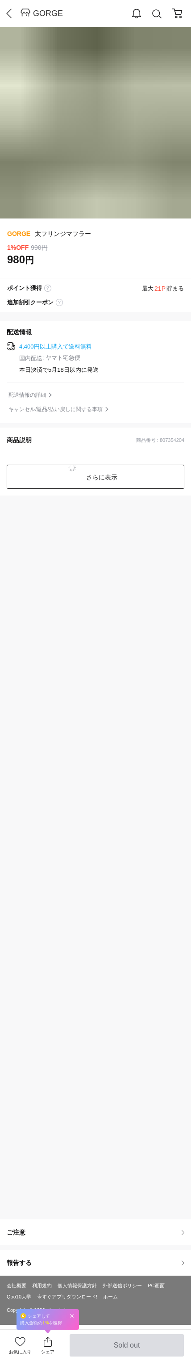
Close (71, 1316)
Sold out (126, 1349)
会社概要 (16, 1285)
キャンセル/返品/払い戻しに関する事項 (55, 409)
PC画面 (156, 1285)
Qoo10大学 (19, 1296)
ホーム (110, 1296)
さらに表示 (100, 477)
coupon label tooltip (59, 302)
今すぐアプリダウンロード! (67, 1296)
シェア (47, 1351)
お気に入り (20, 1351)
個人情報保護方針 (77, 1285)
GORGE (48, 13)
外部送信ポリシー (122, 1285)
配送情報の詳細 (27, 395)
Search (157, 14)
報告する (95, 1263)
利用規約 (42, 1285)
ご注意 (95, 1232)
